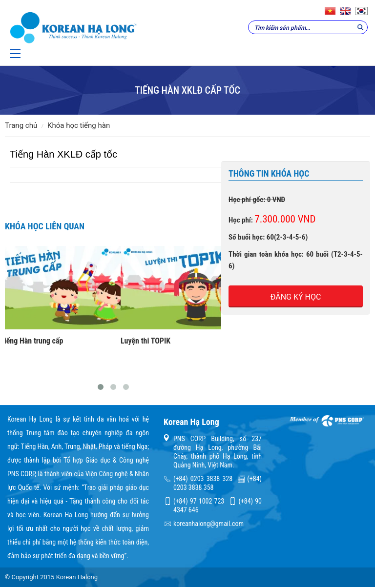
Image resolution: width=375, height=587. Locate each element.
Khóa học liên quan (44, 226)
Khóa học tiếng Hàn (78, 125)
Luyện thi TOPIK (145, 341)
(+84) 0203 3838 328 (202, 479)
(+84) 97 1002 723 (198, 501)
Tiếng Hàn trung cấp (31, 341)
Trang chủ (21, 125)
